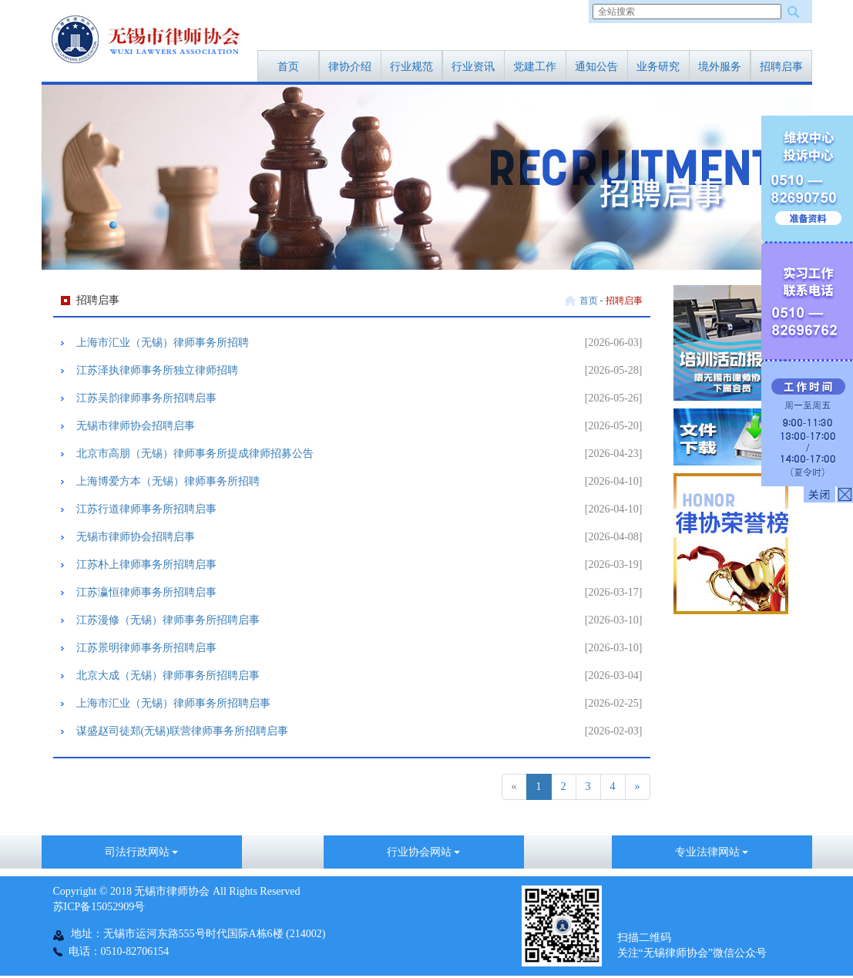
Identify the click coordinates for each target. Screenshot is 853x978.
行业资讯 (473, 66)
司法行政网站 (142, 852)
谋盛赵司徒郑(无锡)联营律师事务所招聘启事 (182, 731)
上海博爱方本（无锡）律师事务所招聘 (168, 481)
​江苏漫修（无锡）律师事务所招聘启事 (168, 620)
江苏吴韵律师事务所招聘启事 (146, 398)
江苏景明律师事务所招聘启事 (146, 648)
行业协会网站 (424, 852)
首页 (288, 66)
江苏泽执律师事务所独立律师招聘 (157, 370)
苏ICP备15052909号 (99, 906)
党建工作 (534, 66)
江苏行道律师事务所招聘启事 (146, 509)
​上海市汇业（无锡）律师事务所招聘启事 (173, 703)
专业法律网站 (712, 852)
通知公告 (596, 66)
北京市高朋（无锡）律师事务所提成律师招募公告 (195, 453)
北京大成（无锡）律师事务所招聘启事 (168, 675)
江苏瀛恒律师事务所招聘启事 (146, 592)
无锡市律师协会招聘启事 (135, 426)
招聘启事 (781, 66)
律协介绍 (349, 66)
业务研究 (658, 66)
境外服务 (719, 66)
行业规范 (411, 66)
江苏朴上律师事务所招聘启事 (146, 564)
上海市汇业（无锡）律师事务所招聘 (162, 342)
